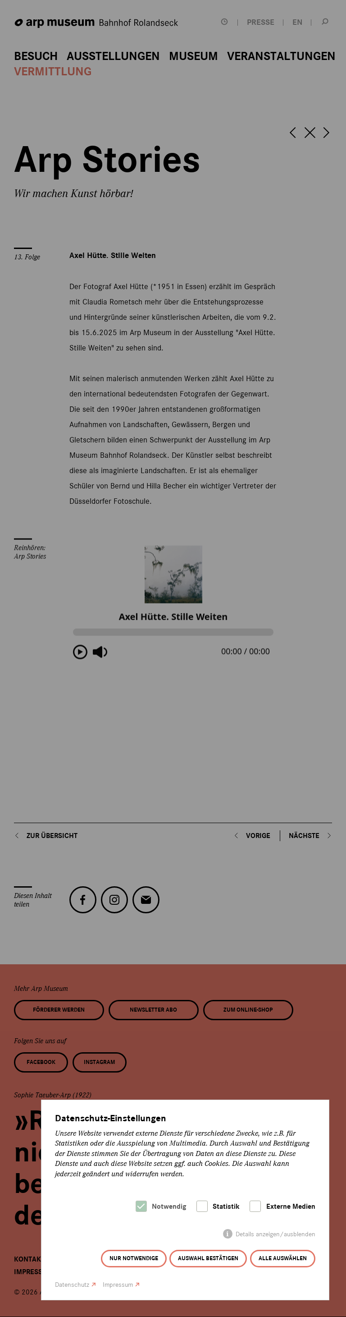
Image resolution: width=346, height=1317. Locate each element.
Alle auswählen (283, 1258)
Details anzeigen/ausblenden (275, 1234)
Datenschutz (72, 1285)
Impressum (118, 1285)
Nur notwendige (133, 1258)
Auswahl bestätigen (208, 1258)
